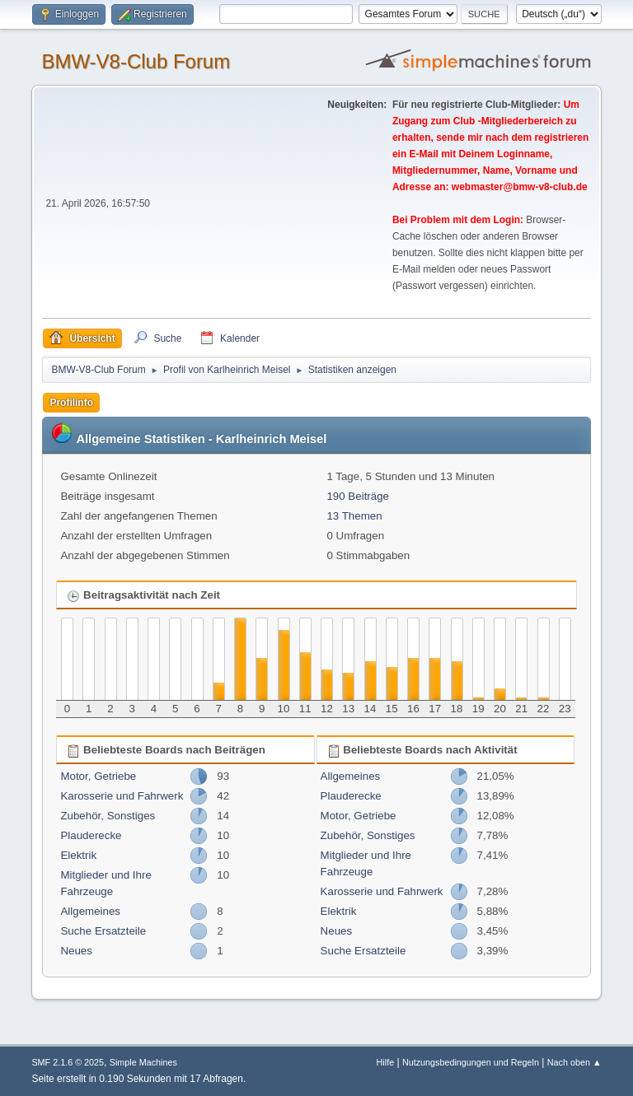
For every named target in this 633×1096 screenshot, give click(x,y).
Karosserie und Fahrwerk (121, 796)
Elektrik (78, 855)
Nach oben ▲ (574, 1062)
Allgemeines (90, 911)
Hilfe (386, 1062)
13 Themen (354, 516)
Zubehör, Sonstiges (107, 815)
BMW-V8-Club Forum (135, 61)
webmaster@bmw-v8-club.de (520, 187)
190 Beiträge (357, 496)
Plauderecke (90, 835)
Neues (76, 950)
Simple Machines (143, 1062)
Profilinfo (71, 402)
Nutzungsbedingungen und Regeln (470, 1062)
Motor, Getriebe (98, 776)
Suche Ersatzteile (103, 931)
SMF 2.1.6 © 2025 (67, 1062)
